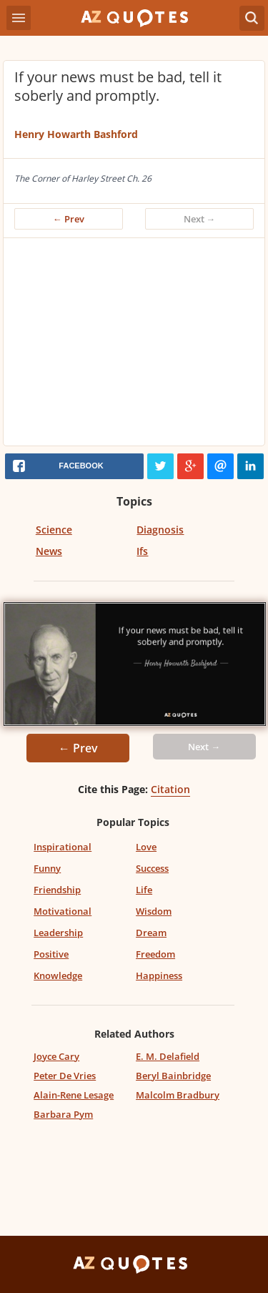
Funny (47, 868)
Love (146, 846)
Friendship (57, 889)
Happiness (159, 975)
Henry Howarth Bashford (76, 134)
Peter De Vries (65, 1075)
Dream (151, 932)
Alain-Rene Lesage (74, 1094)
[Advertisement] (134, 345)
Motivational (62, 911)
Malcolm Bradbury (177, 1094)
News (49, 551)
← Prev (68, 218)
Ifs (142, 551)
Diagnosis (160, 529)
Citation (170, 789)
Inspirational (62, 846)
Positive (51, 954)
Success (152, 868)
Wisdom (154, 911)
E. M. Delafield (167, 1056)
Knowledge (58, 975)
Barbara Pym (63, 1114)
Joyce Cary (56, 1056)
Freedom (155, 954)
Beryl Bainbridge (173, 1075)
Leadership (58, 932)
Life (144, 889)
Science (54, 529)
